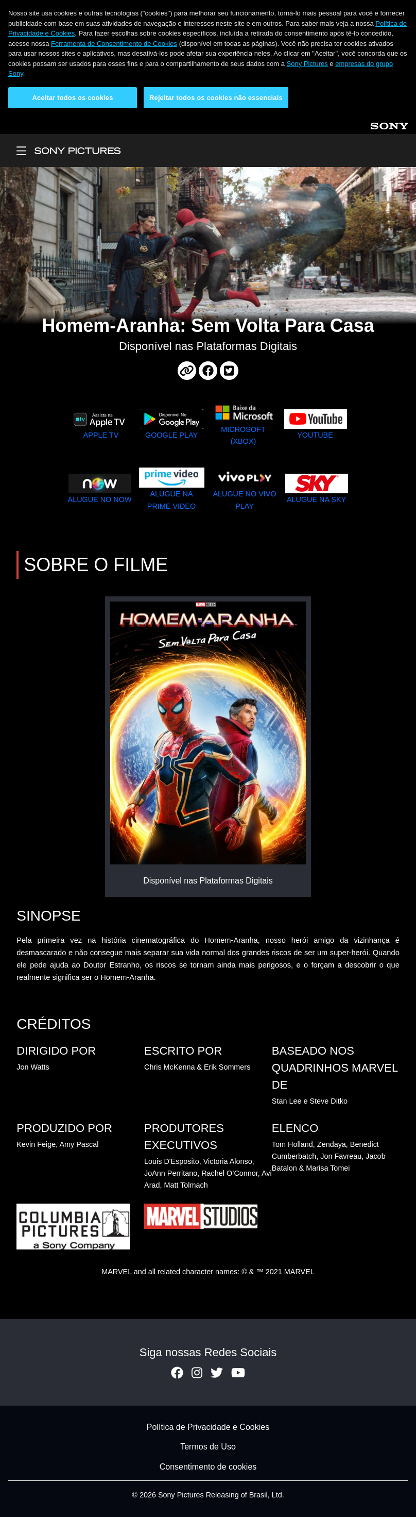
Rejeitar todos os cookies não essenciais (216, 98)
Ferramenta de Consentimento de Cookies (114, 43)
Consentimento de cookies (208, 1466)
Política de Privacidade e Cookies (208, 1427)
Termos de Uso (208, 1447)
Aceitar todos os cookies (72, 98)
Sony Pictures (307, 64)
